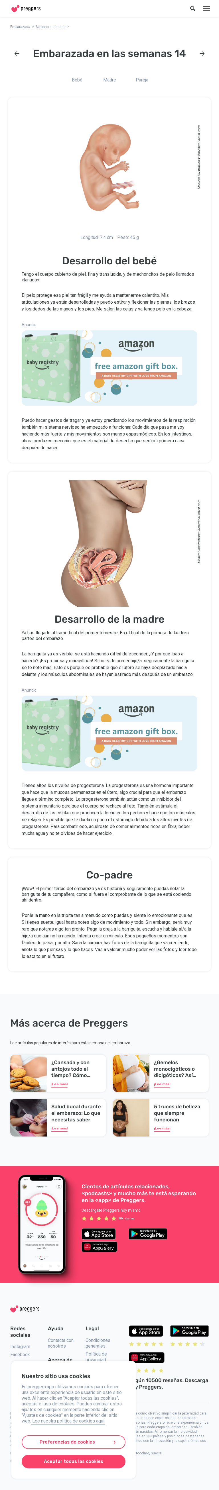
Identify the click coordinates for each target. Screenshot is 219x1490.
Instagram (20, 1346)
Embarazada (20, 27)
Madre (109, 80)
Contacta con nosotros (61, 1343)
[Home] (25, 8)
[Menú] (206, 8)
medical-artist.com (199, 139)
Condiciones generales (98, 1343)
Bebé (77, 80)
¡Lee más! (59, 1084)
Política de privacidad (96, 1356)
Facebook (20, 1354)
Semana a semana (51, 27)
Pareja (142, 80)
